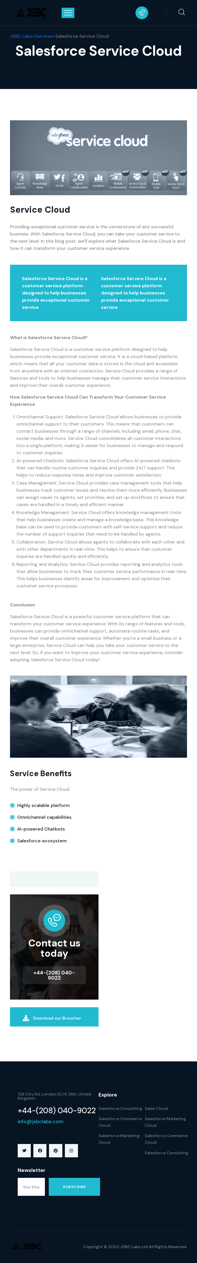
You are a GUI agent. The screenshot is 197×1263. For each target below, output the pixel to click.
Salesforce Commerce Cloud (120, 1122)
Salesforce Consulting (120, 1108)
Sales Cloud (156, 1108)
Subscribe (74, 1187)
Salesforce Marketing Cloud (119, 1139)
